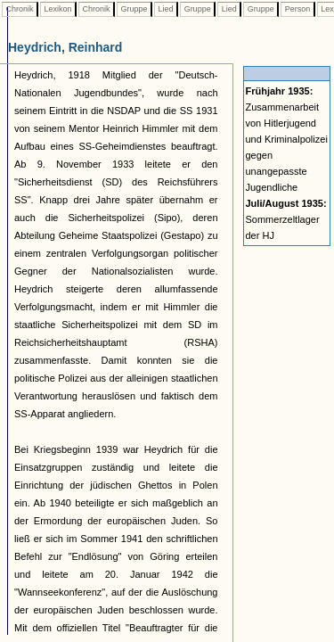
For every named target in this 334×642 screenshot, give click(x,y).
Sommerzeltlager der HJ (286, 219)
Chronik (20, 8)
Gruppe (134, 8)
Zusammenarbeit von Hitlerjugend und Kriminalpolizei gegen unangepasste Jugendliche (287, 139)
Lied (165, 8)
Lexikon (58, 8)
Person (297, 8)
